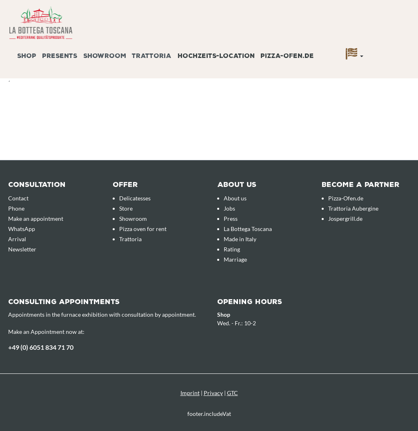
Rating (232, 249)
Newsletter (22, 249)
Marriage (235, 259)
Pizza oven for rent (143, 228)
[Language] (354, 56)
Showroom (133, 218)
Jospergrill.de (345, 218)
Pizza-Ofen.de (345, 198)
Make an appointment (35, 218)
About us (235, 198)
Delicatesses (135, 198)
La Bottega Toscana (248, 228)
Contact (18, 198)
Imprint (190, 392)
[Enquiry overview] (400, 46)
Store (126, 208)
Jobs (229, 208)
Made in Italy (240, 238)
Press (231, 218)
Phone (16, 208)
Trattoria (130, 238)
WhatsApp (21, 228)
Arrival (17, 238)
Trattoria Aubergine (353, 208)
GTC (232, 392)
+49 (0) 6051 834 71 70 (40, 347)
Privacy (213, 392)
